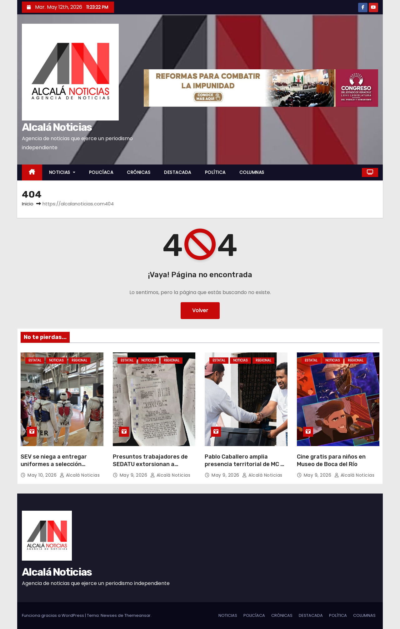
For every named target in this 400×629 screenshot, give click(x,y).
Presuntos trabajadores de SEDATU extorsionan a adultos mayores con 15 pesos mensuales (150, 468)
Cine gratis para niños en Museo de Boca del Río (331, 460)
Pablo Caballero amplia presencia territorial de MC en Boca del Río (246, 464)
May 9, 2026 (134, 475)
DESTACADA (177, 172)
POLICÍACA (101, 172)
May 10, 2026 (43, 475)
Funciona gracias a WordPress (53, 615)
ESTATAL (34, 360)
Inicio (27, 203)
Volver (200, 310)
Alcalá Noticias (57, 127)
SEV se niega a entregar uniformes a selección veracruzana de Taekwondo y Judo (61, 468)
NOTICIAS (62, 172)
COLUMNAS (251, 172)
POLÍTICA (215, 172)
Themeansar (137, 615)
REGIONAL (79, 360)
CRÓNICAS (138, 172)
